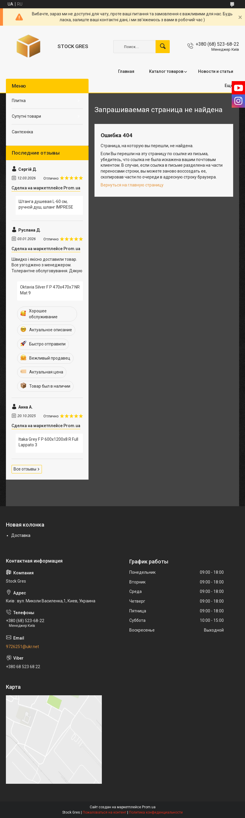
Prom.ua (149, 807)
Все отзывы (25, 469)
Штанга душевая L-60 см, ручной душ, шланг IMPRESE (46, 204)
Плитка (19, 100)
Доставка (20, 535)
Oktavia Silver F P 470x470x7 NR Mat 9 (50, 290)
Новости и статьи (215, 71)
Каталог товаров (166, 71)
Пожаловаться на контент (104, 812)
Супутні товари (26, 116)
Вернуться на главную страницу (132, 185)
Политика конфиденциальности (156, 812)
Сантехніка (22, 131)
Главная (126, 71)
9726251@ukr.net (22, 646)
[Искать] (163, 46)
